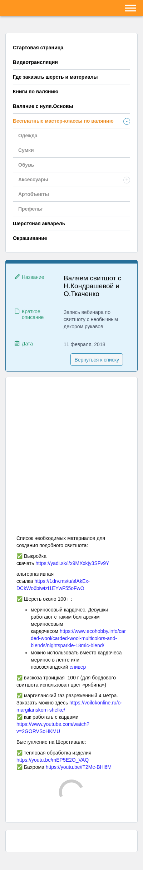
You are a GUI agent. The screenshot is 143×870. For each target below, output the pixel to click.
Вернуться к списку (96, 360)
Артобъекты (33, 194)
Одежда (28, 135)
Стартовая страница (38, 47)
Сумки (26, 150)
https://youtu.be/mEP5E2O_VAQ (52, 760)
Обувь (26, 165)
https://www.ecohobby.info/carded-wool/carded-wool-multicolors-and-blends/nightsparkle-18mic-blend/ (78, 638)
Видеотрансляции (35, 62)
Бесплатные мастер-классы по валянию (63, 121)
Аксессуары (33, 179)
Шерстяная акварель (39, 223)
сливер (78, 667)
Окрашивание (30, 238)
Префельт (30, 209)
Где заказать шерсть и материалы (55, 77)
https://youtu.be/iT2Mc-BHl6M (79, 767)
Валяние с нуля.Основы (43, 106)
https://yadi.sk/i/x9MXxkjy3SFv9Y (72, 563)
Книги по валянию (35, 91)
